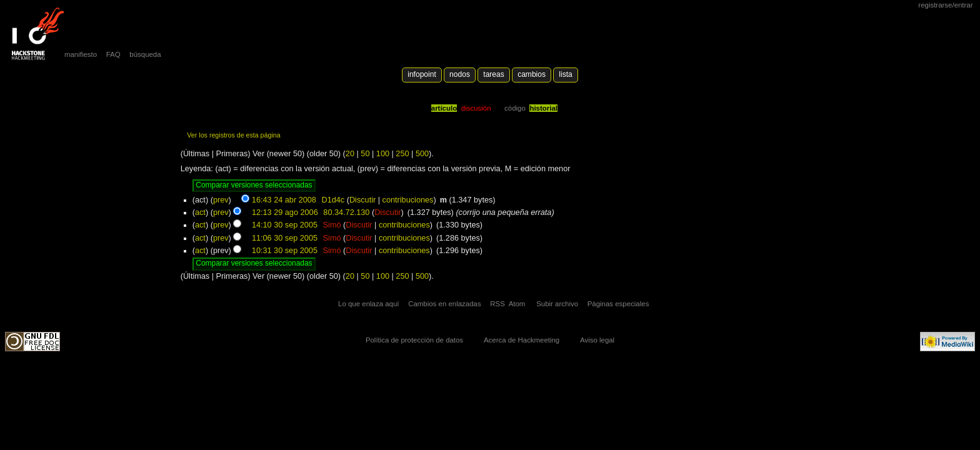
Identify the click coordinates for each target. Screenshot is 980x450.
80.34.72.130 (346, 212)
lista (565, 74)
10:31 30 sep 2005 (285, 250)
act (200, 212)
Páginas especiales (618, 304)
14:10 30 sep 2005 (285, 225)
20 (350, 153)
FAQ (113, 54)
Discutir (362, 200)
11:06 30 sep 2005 (285, 238)
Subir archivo (557, 304)
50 (365, 153)
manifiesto (80, 54)
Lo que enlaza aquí (368, 304)
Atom (517, 304)
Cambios (532, 74)
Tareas (493, 74)
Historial (543, 108)
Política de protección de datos (414, 340)
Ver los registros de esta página (233, 135)
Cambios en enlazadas (444, 304)
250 (402, 153)
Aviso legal (597, 340)
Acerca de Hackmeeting (521, 340)
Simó (332, 225)
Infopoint (422, 74)
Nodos (459, 74)
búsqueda (145, 54)
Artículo (444, 108)
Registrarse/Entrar (945, 5)
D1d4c (332, 200)
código (515, 108)
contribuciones (408, 200)
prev (221, 200)
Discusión (476, 108)
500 (422, 153)
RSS (497, 304)
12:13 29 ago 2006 (285, 212)
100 (382, 153)
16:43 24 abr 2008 (284, 200)
